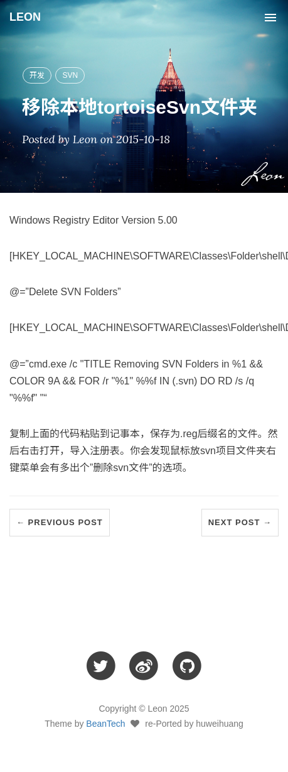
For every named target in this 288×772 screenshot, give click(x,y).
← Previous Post (59, 522)
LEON (25, 17)
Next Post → (240, 522)
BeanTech (105, 724)
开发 (37, 75)
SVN (70, 75)
